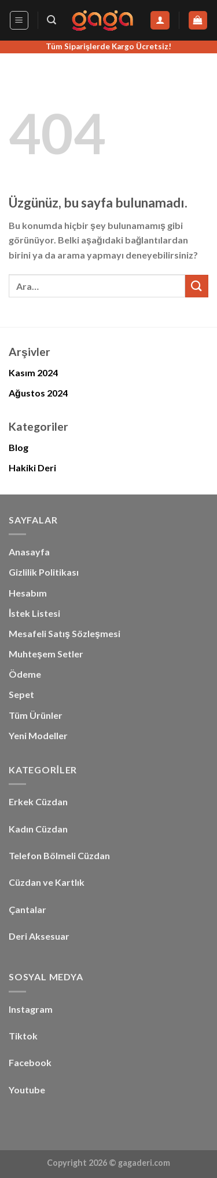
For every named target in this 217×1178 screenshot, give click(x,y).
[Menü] (19, 20)
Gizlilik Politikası (44, 571)
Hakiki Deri (32, 467)
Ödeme (25, 673)
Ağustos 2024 (38, 392)
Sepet (21, 694)
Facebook (30, 1062)
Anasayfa (29, 551)
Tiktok (23, 1035)
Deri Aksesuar (39, 935)
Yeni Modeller (38, 735)
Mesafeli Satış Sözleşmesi (64, 633)
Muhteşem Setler (46, 653)
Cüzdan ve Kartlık (46, 882)
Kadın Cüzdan (38, 828)
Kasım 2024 (33, 372)
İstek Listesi (34, 613)
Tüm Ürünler (35, 715)
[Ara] (51, 20)
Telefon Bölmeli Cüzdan (59, 855)
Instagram (31, 1009)
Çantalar (27, 909)
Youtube (27, 1089)
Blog (18, 447)
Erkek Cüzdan (38, 801)
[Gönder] (196, 286)
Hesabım (28, 592)
